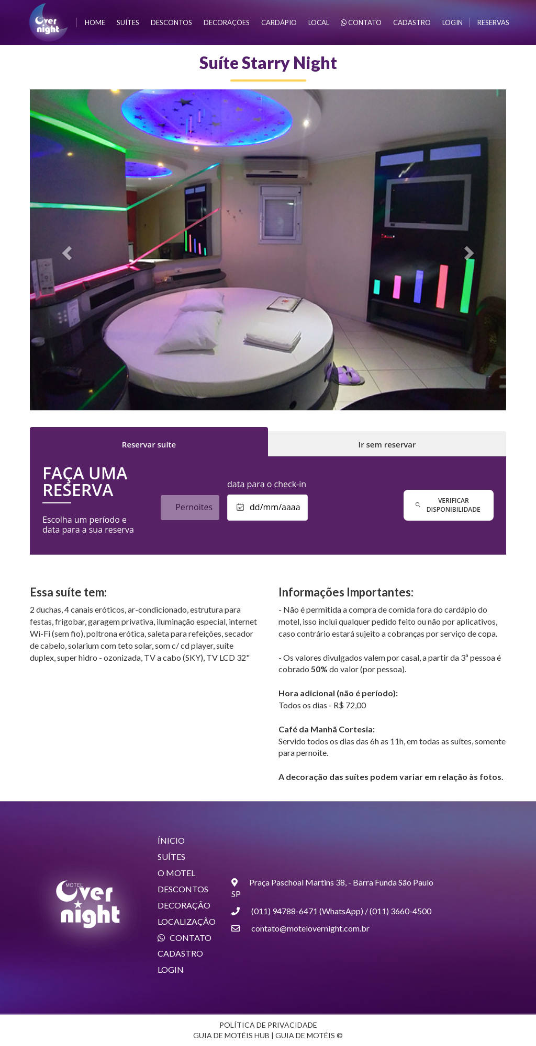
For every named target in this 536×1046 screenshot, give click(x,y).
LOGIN (171, 969)
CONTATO (184, 937)
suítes (128, 22)
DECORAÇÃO (184, 905)
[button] (66, 249)
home (95, 22)
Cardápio (279, 22)
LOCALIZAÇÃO (187, 921)
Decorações (227, 22)
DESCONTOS (183, 889)
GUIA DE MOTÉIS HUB (231, 1035)
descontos (171, 22)
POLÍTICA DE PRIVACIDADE (268, 1024)
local (318, 22)
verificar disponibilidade (448, 505)
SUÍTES (171, 856)
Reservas (493, 22)
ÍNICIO (171, 840)
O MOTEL (176, 873)
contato (361, 22)
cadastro (412, 22)
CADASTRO (180, 953)
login (452, 22)
